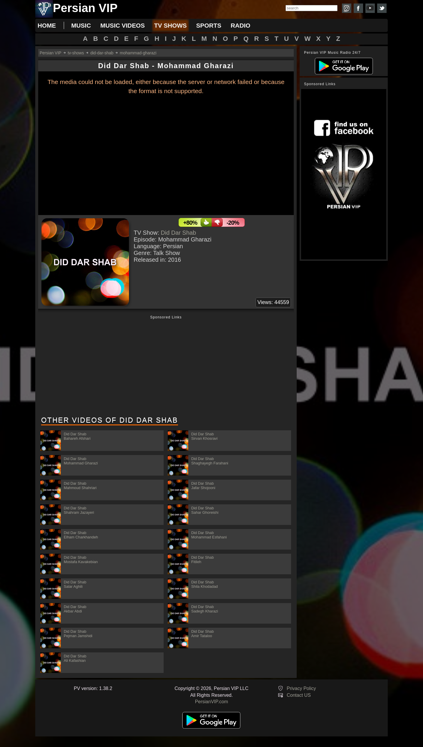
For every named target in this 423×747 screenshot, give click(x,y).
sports (208, 25)
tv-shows (76, 53)
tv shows (170, 25)
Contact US (299, 695)
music (81, 25)
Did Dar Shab (178, 232)
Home (47, 25)
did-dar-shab (101, 53)
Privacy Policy (301, 688)
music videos (122, 25)
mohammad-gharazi (138, 53)
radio (240, 25)
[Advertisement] (166, 366)
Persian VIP (50, 53)
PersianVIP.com (211, 701)
